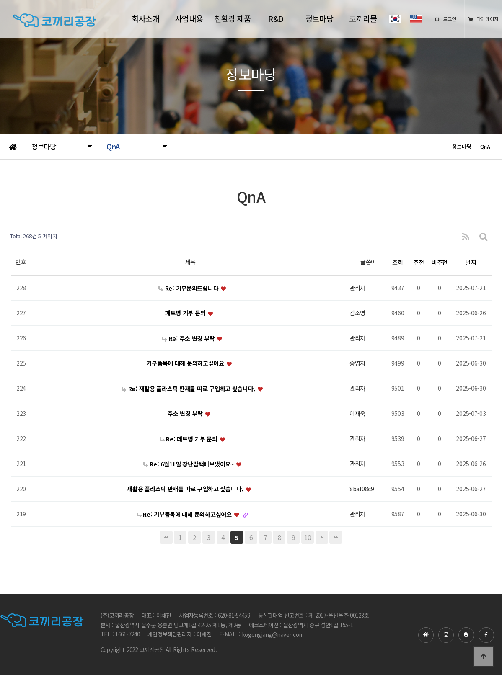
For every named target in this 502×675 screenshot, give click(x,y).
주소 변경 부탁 (186, 414)
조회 (397, 262)
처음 (166, 537)
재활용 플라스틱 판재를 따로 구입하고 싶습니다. (186, 489)
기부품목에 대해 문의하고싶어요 (185, 363)
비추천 (440, 262)
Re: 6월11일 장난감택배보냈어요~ (189, 464)
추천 (418, 262)
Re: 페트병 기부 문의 (189, 439)
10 (307, 537)
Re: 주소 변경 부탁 (189, 338)
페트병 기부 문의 (186, 313)
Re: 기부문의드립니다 (189, 288)
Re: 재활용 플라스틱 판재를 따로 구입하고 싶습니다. (189, 388)
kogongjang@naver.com (273, 635)
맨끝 (335, 537)
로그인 (445, 18)
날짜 (471, 262)
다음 (322, 537)
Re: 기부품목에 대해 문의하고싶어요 (185, 514)
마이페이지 (483, 18)
